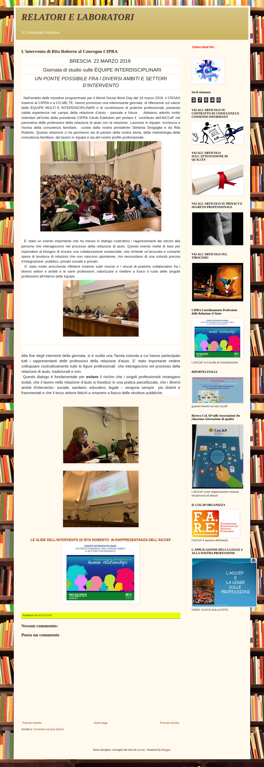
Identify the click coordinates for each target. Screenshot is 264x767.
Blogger (166, 749)
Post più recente (31, 722)
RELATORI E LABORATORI (77, 17)
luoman (141, 749)
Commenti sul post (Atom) (48, 729)
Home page (100, 722)
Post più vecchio (169, 722)
